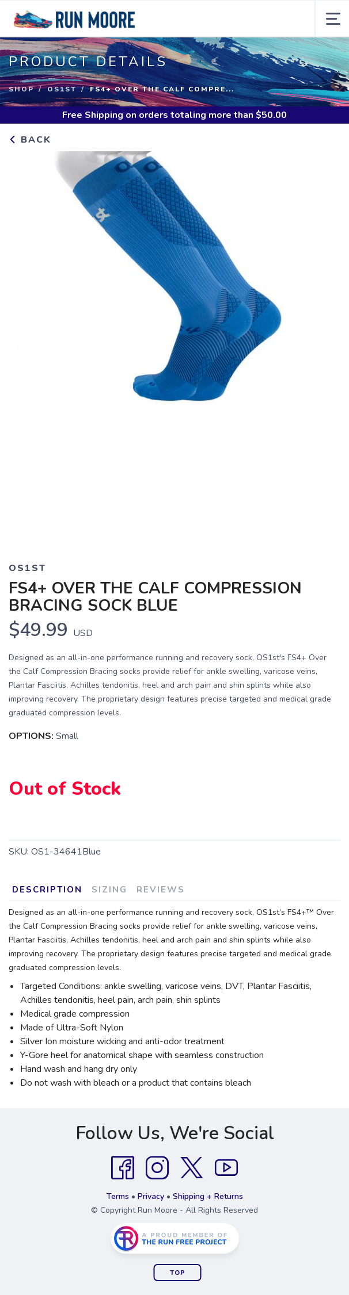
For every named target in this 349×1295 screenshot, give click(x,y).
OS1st (62, 89)
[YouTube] (226, 1168)
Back (30, 139)
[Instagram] (157, 1168)
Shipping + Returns (208, 1196)
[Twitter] (191, 1168)
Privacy (151, 1196)
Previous (26, 347)
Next (322, 347)
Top (177, 1273)
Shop (21, 89)
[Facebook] (122, 1168)
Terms (118, 1196)
